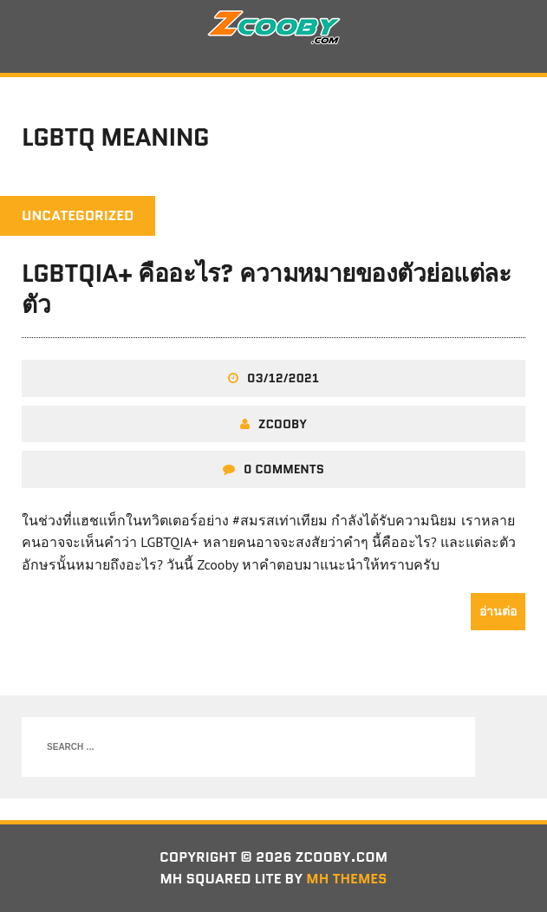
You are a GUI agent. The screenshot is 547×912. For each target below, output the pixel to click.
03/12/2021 (283, 378)
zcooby (282, 424)
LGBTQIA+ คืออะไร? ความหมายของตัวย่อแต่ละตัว (266, 289)
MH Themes (346, 879)
